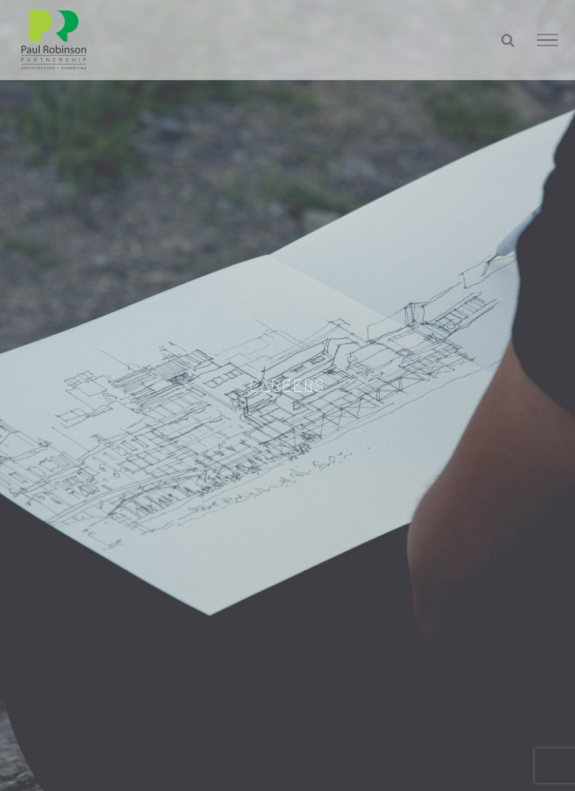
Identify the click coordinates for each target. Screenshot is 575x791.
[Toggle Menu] (547, 40)
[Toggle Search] (507, 40)
